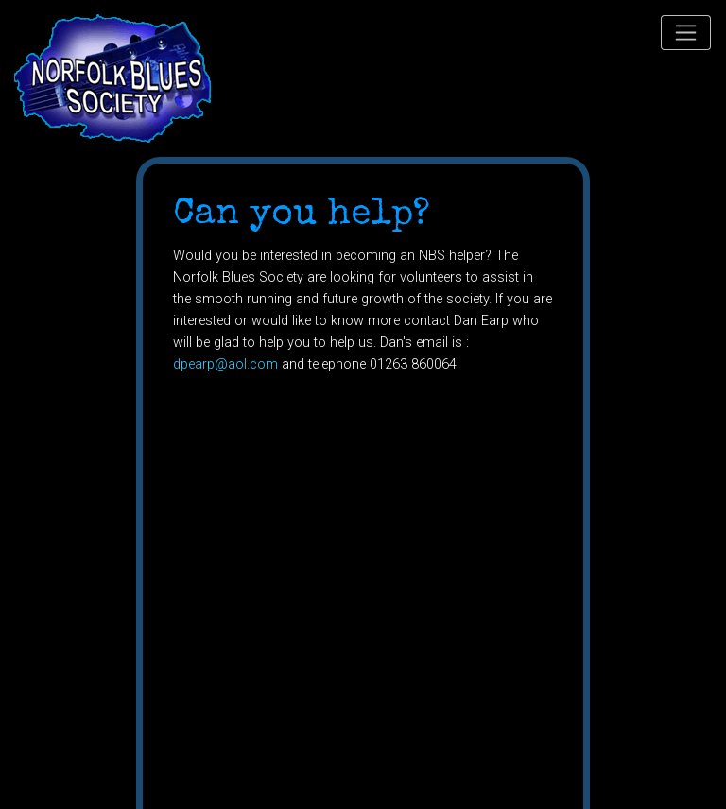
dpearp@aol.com (225, 364)
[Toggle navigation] (686, 32)
